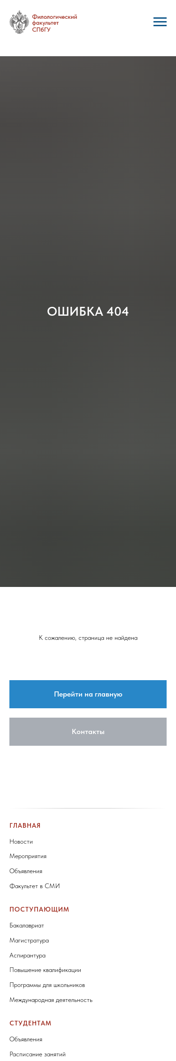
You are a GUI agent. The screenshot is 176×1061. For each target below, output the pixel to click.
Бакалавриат (26, 925)
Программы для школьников (47, 984)
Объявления (25, 871)
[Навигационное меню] (160, 22)
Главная (25, 825)
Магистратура (29, 940)
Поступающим (39, 909)
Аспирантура (27, 955)
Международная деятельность (50, 999)
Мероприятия (27, 856)
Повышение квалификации (45, 969)
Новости (21, 841)
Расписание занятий (37, 1054)
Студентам (30, 1023)
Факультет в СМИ (34, 886)
